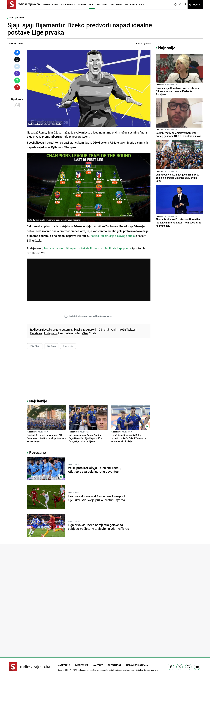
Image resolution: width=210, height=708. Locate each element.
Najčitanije (38, 401)
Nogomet (20, 17)
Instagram (50, 333)
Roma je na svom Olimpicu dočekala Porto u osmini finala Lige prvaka (87, 248)
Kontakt (98, 665)
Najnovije (166, 48)
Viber (85, 333)
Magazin (82, 4)
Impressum (81, 665)
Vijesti (46, 4)
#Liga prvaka (68, 346)
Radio (142, 4)
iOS (100, 329)
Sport (92, 4)
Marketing (63, 665)
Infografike (131, 4)
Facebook (36, 333)
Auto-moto (102, 4)
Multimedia (116, 4)
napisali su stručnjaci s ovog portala (112, 236)
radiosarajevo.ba (85, 670)
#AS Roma (51, 346)
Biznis (55, 4)
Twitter (130, 329)
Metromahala (68, 4)
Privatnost (114, 665)
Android (91, 329)
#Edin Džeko (35, 346)
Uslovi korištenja (137, 665)
